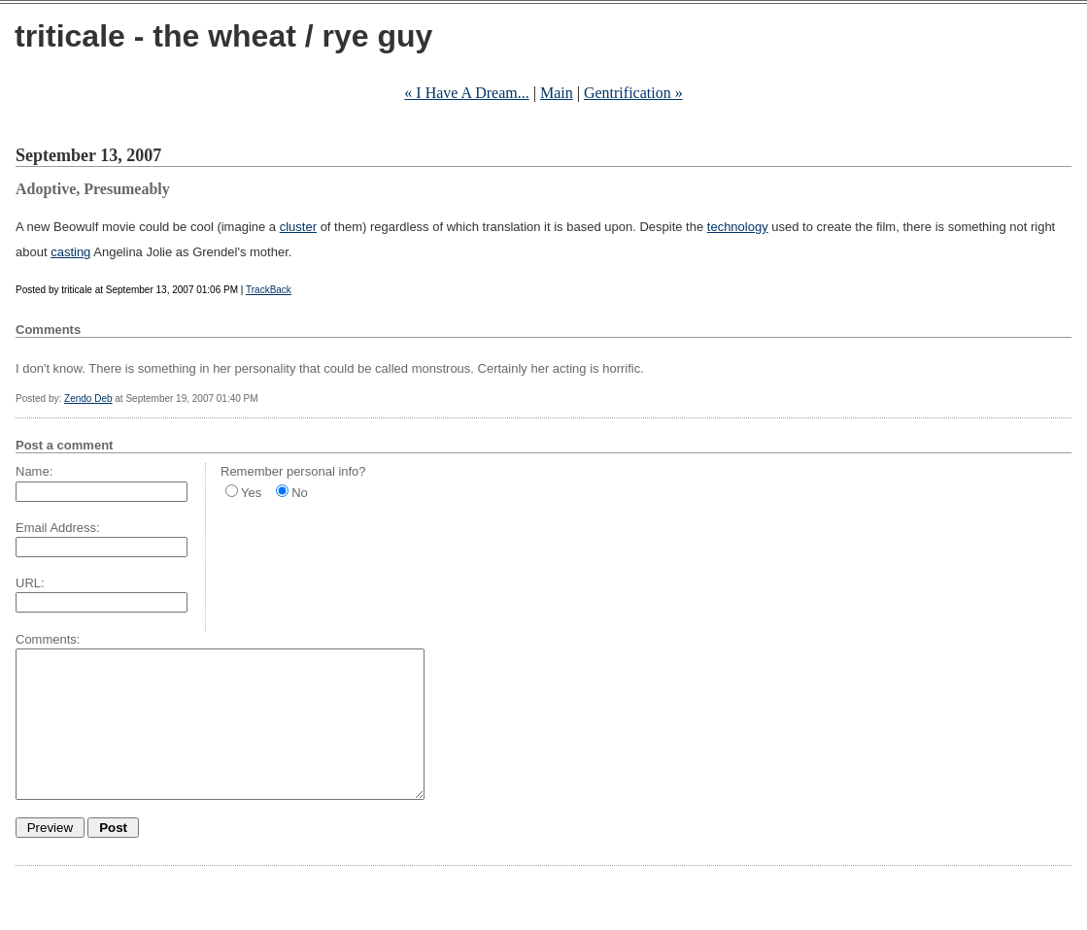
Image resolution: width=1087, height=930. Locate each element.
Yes (251, 492)
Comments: (48, 639)
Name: (34, 471)
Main (556, 92)
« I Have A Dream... (466, 92)
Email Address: (58, 527)
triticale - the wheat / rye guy (223, 35)
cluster (298, 226)
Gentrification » (633, 92)
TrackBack (268, 289)
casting (70, 252)
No (299, 492)
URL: (30, 583)
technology (737, 226)
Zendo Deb (88, 398)
